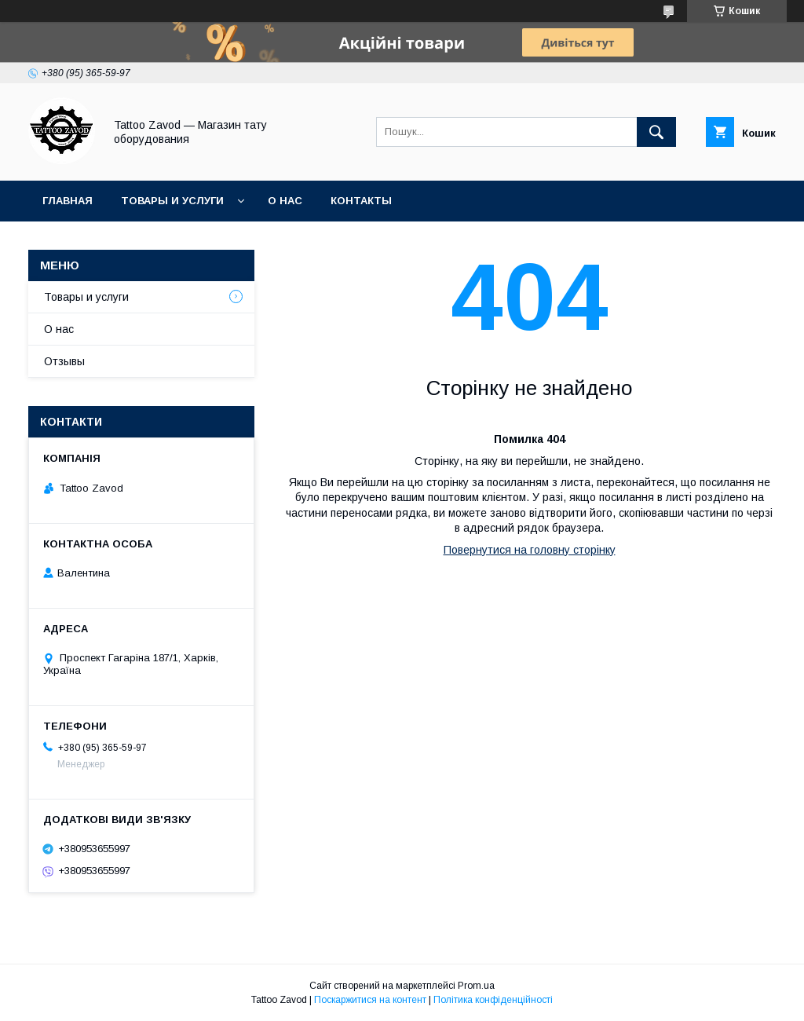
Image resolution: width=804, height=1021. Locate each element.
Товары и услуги (172, 201)
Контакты (361, 201)
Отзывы (64, 361)
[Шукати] (656, 132)
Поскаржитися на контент (370, 999)
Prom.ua (476, 985)
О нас (285, 201)
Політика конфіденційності (493, 999)
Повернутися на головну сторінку (530, 549)
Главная (67, 201)
